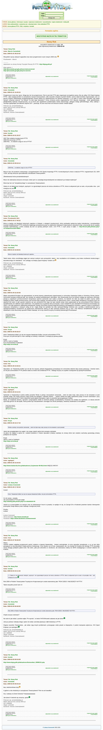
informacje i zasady (22, 22)
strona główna (12, 22)
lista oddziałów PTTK (44, 24)
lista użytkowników (13, 24)
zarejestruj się (23, 24)
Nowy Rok (11, 49)
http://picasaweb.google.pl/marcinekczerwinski (19, 69)
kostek (10, 133)
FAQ (21, 26)
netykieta (26, 26)
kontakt (32, 26)
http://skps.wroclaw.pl (10, 344)
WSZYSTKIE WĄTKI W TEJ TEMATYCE (51, 36)
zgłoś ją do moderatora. (11, 78)
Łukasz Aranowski (14, 485)
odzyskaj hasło (32, 24)
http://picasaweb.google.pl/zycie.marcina (17, 71)
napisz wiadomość (57, 22)
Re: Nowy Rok (13, 88)
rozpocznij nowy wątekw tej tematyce (92, 76)
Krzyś (10, 329)
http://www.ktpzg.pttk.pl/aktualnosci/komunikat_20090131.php (24, 662)
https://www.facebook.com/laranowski (23, 518)
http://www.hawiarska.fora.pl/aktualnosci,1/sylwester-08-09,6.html (25, 465)
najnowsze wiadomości (35, 22)
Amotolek (11, 90)
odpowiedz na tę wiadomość (52, 76)
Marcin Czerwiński (14, 51)
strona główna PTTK (13, 26)
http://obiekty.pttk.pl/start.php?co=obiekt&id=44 (19, 501)
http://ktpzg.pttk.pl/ (45, 64)
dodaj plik (66, 22)
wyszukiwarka (47, 22)
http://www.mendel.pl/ (21, 517)
